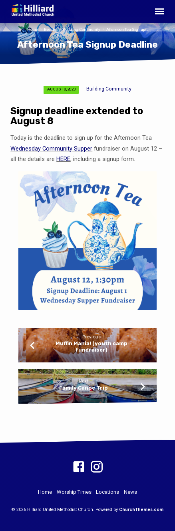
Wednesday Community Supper (51, 148)
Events (50, 29)
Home (32, 29)
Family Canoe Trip (83, 388)
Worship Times (74, 492)
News (130, 492)
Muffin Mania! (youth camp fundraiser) (91, 346)
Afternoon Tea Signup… (127, 29)
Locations (107, 492)
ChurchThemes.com (141, 509)
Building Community (81, 29)
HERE (63, 159)
